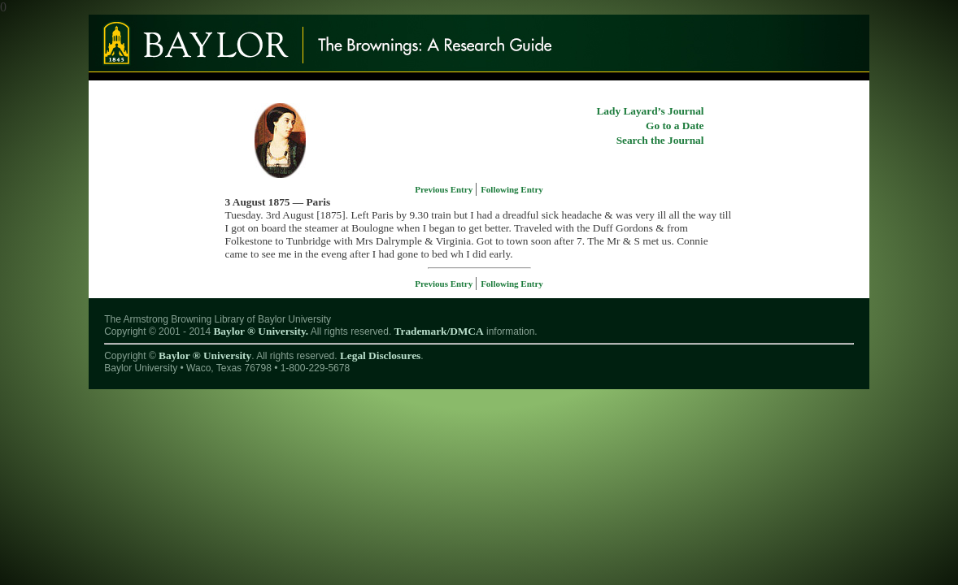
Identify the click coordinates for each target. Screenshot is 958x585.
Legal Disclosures (380, 355)
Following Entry (512, 189)
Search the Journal (660, 140)
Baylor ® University (205, 355)
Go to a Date (674, 125)
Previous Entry (445, 189)
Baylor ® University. (260, 331)
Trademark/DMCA (439, 331)
